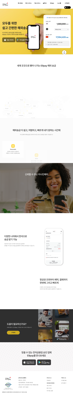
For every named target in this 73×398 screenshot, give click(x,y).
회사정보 (20, 3)
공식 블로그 (63, 383)
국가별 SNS (63, 380)
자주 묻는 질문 (50, 390)
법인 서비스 (49, 388)
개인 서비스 (28, 3)
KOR (66, 7)
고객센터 (67, 3)
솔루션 (44, 3)
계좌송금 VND (58, 29)
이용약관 (49, 380)
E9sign (52, 3)
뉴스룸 (59, 3)
